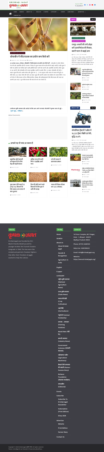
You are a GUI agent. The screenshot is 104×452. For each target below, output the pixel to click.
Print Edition (62, 428)
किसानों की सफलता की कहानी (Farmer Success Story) (64, 367)
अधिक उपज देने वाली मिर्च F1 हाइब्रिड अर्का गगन (37, 161)
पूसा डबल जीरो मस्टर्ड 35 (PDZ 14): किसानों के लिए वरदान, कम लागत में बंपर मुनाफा (17, 188)
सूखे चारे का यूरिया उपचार (87, 85)
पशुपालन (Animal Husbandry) (78, 41)
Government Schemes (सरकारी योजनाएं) (64, 348)
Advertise (81, 12)
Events (63, 12)
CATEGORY (54, 12)
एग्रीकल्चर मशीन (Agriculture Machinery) (81, 126)
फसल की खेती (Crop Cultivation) (18, 53)
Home (15, 12)
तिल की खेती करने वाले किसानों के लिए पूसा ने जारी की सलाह (37, 187)
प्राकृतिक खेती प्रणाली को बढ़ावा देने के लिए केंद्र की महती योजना (16, 161)
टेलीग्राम (20, 111)
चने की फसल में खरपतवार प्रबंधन (56, 160)
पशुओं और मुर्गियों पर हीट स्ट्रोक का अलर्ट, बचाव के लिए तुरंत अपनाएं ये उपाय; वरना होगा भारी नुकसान (88, 72)
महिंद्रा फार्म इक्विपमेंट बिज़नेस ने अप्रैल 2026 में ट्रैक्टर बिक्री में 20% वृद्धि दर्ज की (88, 170)
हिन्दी (81, 4)
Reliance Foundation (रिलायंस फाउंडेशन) (64, 377)
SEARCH (22, 12)
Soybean (30, 60)
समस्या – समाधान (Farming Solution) (63, 325)
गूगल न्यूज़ (13, 111)
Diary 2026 (62, 416)
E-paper (46, 12)
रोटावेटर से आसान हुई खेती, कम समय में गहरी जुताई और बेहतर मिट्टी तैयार (87, 157)
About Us (29, 12)
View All (93, 19)
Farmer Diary (63, 432)
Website (61, 424)
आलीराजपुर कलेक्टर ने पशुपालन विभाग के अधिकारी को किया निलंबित (88, 96)
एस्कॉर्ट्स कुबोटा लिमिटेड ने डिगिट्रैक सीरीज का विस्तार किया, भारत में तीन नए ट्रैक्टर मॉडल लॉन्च (87, 184)
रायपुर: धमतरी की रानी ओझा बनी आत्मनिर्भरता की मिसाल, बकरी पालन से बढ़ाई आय (82, 48)
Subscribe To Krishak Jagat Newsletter (63, 402)
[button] (33, 12)
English (77, 4)
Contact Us (17, 15)
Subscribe (71, 12)
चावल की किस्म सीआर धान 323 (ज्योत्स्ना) (58, 185)
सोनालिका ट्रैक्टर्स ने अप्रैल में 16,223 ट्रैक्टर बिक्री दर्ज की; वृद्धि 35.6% (81, 133)
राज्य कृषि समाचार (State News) (78, 38)
